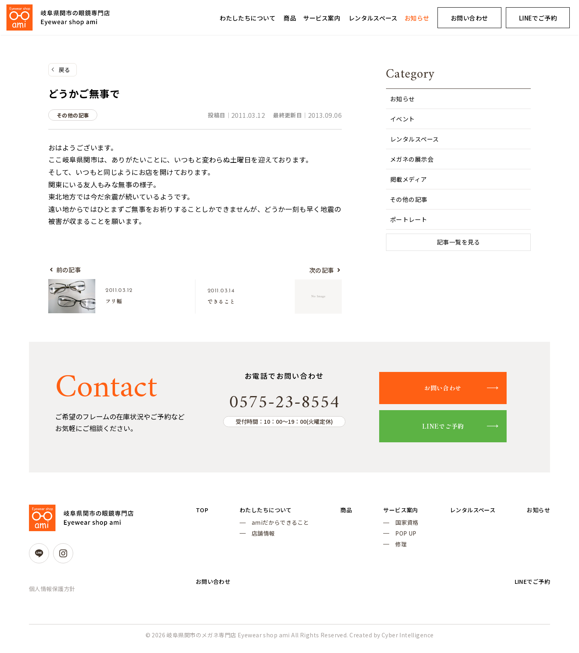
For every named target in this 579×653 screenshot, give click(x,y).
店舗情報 (261, 539)
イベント (402, 119)
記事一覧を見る (458, 242)
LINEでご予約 (451, 429)
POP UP (398, 539)
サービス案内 (322, 17)
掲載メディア (408, 179)
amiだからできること (278, 527)
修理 (394, 550)
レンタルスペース (373, 17)
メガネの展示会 (411, 159)
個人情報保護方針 (52, 592)
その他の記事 (408, 199)
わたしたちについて (247, 17)
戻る (64, 70)
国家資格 (399, 527)
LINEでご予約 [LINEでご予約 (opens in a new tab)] (538, 17)
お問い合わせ (469, 17)
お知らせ (416, 17)
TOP (202, 513)
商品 (289, 17)
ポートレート (408, 219)
